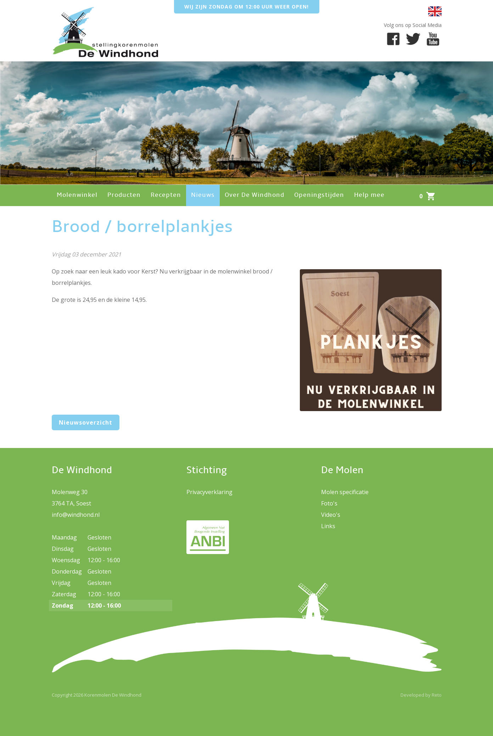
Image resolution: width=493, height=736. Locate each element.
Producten (124, 195)
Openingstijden (319, 195)
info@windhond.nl (76, 515)
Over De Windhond (254, 195)
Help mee (369, 195)
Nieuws (203, 195)
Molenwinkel (77, 195)
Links (328, 526)
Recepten (166, 195)
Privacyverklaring (209, 492)
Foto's (329, 503)
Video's (330, 515)
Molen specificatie (345, 492)
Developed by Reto (421, 695)
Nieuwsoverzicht (85, 422)
